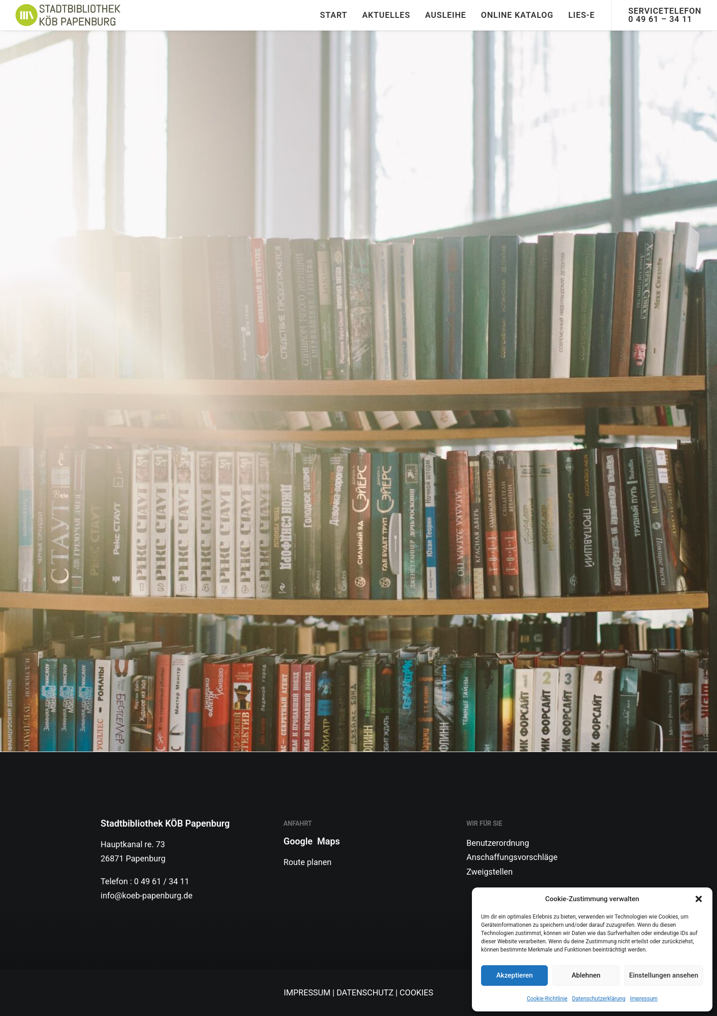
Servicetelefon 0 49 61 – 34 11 (664, 15)
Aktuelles (386, 15)
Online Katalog (517, 15)
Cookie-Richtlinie (547, 998)
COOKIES (416, 992)
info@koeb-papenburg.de (147, 895)
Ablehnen (586, 975)
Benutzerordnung (497, 843)
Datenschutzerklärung (599, 998)
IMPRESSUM (307, 992)
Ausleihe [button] (445, 15)
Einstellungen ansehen (663, 975)
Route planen (308, 862)
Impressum (644, 998)
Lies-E (581, 15)
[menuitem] (334, 15)
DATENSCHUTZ (365, 992)
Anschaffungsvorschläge (511, 857)
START (334, 15)
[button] (698, 898)
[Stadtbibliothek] (68, 15)
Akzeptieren (514, 975)
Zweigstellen (489, 871)
